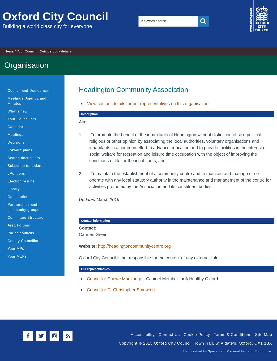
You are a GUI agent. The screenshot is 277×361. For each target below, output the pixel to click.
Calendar (15, 127)
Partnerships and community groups (23, 207)
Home (9, 51)
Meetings (15, 134)
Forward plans (20, 150)
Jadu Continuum (258, 351)
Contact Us (169, 334)
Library (14, 189)
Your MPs (16, 248)
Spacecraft (216, 351)
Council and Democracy (28, 90)
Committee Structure (25, 217)
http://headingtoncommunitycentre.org (134, 246)
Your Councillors (22, 119)
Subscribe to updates (26, 166)
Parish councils (21, 233)
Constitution (18, 197)
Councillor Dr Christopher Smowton (121, 289)
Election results (21, 181)
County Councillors (24, 241)
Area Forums (19, 225)
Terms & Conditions (232, 334)
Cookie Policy (197, 334)
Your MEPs (17, 256)
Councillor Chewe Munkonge (114, 278)
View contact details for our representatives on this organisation (147, 103)
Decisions (16, 142)
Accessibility (143, 334)
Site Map (263, 334)
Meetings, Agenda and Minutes (27, 101)
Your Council (27, 51)
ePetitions (16, 173)
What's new (17, 111)
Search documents (24, 158)
